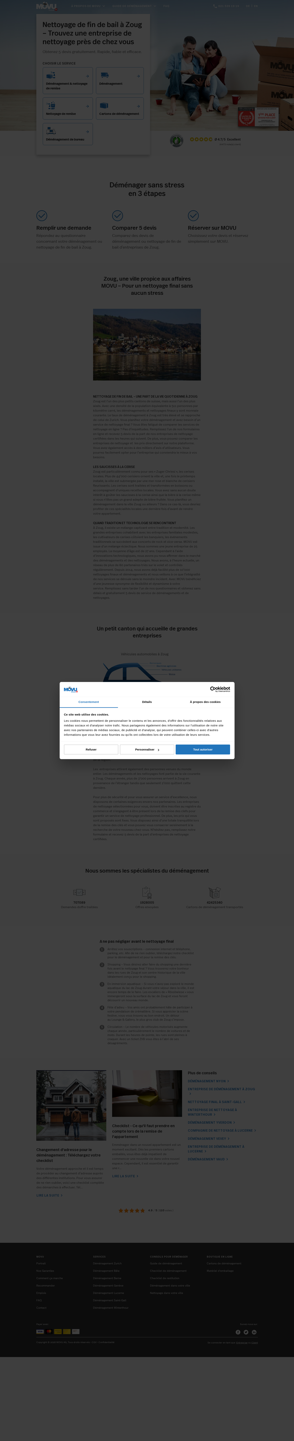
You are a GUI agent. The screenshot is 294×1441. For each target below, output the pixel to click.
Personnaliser (147, 749)
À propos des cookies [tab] (205, 702)
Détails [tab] (147, 702)
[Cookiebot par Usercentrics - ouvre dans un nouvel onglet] (213, 689)
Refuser (91, 749)
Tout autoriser (203, 749)
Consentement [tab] (89, 702)
